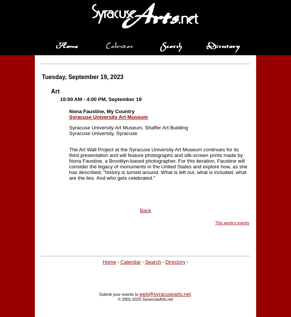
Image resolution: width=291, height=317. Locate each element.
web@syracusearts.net (165, 294)
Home (109, 262)
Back (145, 210)
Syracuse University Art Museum (108, 117)
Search (153, 262)
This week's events (232, 223)
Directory (175, 262)
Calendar (130, 262)
